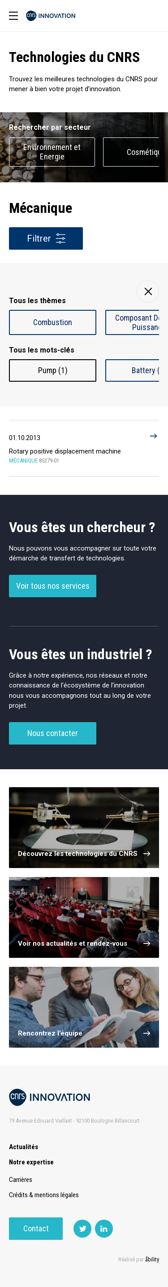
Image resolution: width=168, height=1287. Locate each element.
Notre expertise (31, 1162)
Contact (36, 1228)
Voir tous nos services (53, 586)
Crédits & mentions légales (44, 1195)
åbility (152, 1259)
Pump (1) (53, 370)
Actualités (23, 1147)
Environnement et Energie (52, 151)
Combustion (52, 322)
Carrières (20, 1180)
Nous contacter (52, 733)
